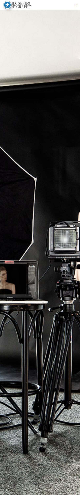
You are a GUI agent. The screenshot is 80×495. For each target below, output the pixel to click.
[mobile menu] (75, 5)
